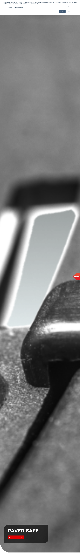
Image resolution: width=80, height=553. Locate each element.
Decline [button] (68, 11)
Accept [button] (61, 11)
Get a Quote (16, 537)
